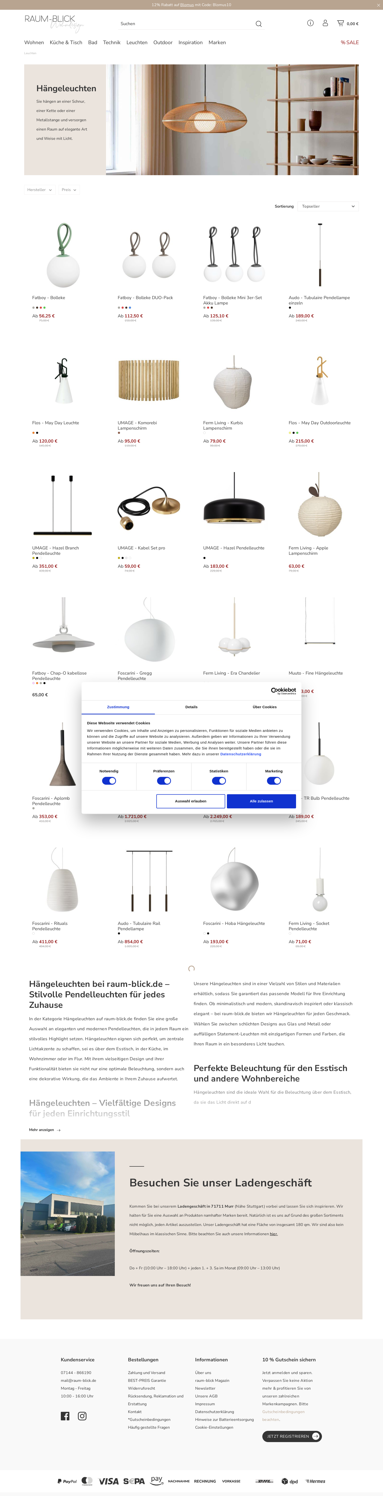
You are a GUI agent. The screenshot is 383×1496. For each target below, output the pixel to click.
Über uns (203, 1373)
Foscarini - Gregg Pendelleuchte (135, 676)
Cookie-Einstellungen (214, 1428)
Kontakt (135, 1412)
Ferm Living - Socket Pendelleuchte (309, 926)
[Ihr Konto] (325, 24)
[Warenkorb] (347, 25)
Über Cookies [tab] (265, 707)
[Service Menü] (310, 24)
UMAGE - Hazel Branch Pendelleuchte (55, 551)
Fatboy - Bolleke (48, 298)
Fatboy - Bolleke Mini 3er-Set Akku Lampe (232, 300)
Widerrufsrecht (141, 1389)
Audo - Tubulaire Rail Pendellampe (139, 926)
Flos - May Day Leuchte (55, 423)
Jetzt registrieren (293, 1437)
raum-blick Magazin (212, 1381)
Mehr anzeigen (45, 1130)
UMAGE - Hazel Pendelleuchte (234, 548)
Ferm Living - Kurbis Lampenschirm (223, 425)
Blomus (187, 5)
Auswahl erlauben (190, 801)
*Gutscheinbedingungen (149, 1420)
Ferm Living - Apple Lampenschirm (308, 551)
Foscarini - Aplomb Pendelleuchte (51, 801)
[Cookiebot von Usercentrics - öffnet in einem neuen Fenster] (274, 691)
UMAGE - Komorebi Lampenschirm (137, 425)
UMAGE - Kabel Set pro (141, 548)
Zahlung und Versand (146, 1373)
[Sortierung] (328, 206)
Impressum (205, 1404)
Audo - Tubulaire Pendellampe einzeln (319, 300)
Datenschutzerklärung (214, 1412)
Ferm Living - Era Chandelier (231, 673)
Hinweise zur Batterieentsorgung (224, 1420)
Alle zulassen (261, 801)
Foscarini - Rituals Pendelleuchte (50, 926)
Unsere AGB (206, 1397)
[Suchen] (259, 24)
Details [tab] (191, 707)
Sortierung (284, 206)
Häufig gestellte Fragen (149, 1428)
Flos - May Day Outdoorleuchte (320, 423)
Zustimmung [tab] (118, 707)
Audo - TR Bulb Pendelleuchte (319, 798)
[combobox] (186, 24)
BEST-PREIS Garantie (147, 1381)
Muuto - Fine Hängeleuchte (316, 673)
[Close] (378, 5)
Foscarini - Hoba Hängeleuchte (234, 923)
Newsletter (205, 1389)
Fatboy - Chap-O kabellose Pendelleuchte (59, 676)
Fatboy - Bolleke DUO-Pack (145, 298)
